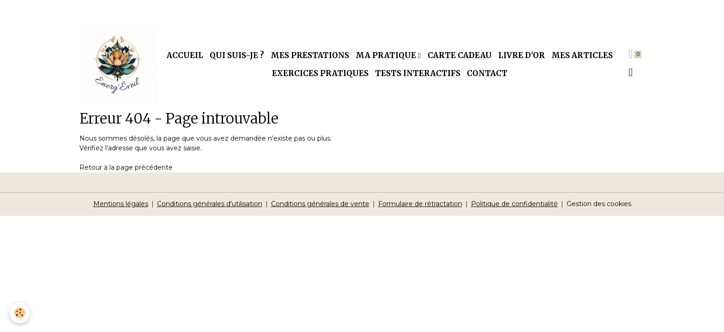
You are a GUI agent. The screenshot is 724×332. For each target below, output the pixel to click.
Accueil (185, 55)
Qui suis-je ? (237, 55)
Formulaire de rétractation (420, 204)
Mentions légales (120, 204)
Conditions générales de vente (320, 204)
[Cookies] (19, 312)
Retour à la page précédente (126, 167)
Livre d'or (521, 55)
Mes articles (582, 55)
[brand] (118, 65)
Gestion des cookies (599, 204)
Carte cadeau (460, 55)
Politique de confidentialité (514, 204)
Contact (487, 73)
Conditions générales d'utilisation (209, 204)
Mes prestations (310, 55)
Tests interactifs (417, 73)
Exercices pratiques (320, 73)
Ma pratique (387, 55)
